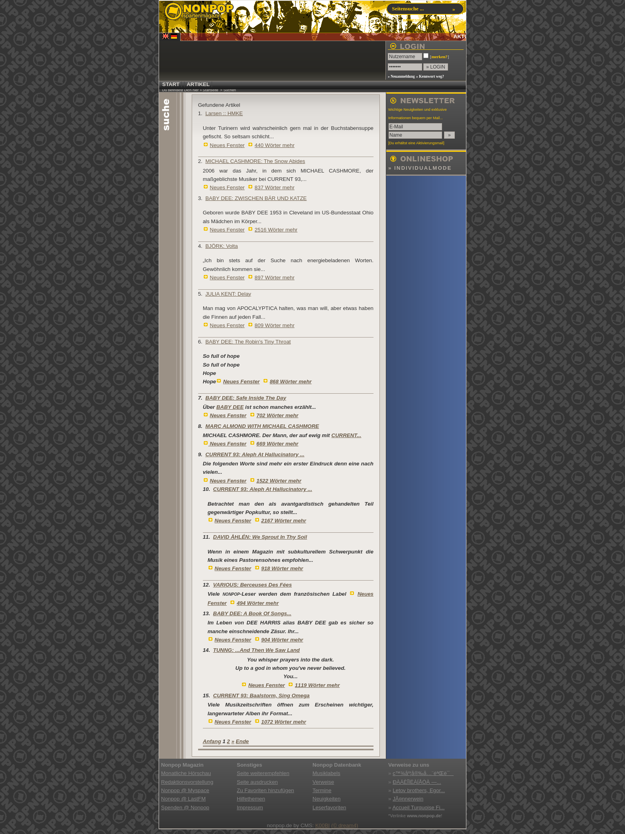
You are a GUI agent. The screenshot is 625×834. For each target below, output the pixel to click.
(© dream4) (344, 825)
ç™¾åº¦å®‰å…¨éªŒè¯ (423, 773)
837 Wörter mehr (275, 187)
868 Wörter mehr (291, 382)
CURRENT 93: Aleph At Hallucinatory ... (255, 454)
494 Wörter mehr (258, 603)
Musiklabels (326, 773)
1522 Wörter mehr (278, 481)
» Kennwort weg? (430, 76)
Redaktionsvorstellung (187, 782)
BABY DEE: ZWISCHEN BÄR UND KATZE (256, 198)
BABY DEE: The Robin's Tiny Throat (248, 342)
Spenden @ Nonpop (185, 807)
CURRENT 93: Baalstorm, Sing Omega (261, 696)
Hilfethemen (251, 799)
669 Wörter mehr (277, 444)
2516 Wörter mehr (276, 230)
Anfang (212, 741)
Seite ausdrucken (257, 782)
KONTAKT (440, 20)
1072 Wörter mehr (283, 722)
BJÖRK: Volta (221, 246)
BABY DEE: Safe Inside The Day (245, 398)
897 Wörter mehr (275, 278)
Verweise (323, 782)
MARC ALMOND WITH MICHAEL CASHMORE (262, 426)
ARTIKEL (198, 84)
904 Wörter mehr (282, 640)
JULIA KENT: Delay (228, 294)
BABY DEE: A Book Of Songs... (252, 613)
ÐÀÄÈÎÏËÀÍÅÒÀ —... (417, 782)
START (170, 84)
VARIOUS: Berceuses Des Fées (252, 585)
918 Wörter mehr (282, 568)
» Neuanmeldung (401, 76)
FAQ (459, 20)
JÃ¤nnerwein (408, 799)
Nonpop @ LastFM (183, 799)
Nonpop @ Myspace (185, 790)
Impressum (250, 807)
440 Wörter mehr (275, 145)
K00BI (322, 825)
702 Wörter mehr (277, 415)
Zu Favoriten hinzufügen (265, 790)
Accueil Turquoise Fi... (418, 807)
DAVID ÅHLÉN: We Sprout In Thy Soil (260, 537)
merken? (439, 57)
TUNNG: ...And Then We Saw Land (256, 650)
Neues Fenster (227, 145)
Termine (321, 790)
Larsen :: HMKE (224, 113)
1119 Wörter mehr (317, 685)
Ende (242, 741)
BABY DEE (230, 407)
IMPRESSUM (414, 20)
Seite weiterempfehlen (263, 773)
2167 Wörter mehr (283, 521)
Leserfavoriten (329, 807)
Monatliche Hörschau (186, 773)
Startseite (210, 90)
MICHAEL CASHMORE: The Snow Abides (255, 161)
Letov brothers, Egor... (419, 790)
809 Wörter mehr (275, 325)
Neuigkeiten (326, 799)
